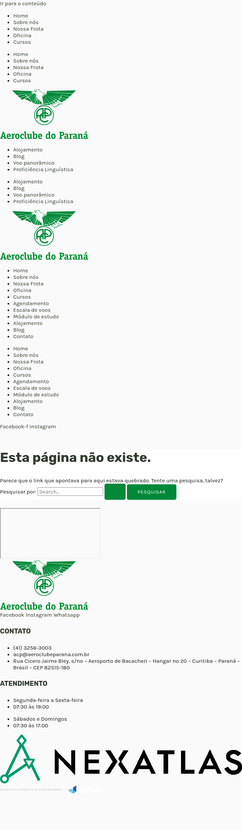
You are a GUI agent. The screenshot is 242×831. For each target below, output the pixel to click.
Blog (18, 156)
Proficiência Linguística (43, 169)
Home (20, 15)
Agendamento (31, 303)
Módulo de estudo (36, 316)
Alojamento (28, 149)
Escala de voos (32, 310)
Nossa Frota (28, 28)
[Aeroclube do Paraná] (50, 533)
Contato (23, 336)
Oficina (22, 35)
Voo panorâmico (33, 162)
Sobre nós (26, 22)
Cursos (22, 42)
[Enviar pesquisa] (115, 492)
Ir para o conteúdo (23, 3)
